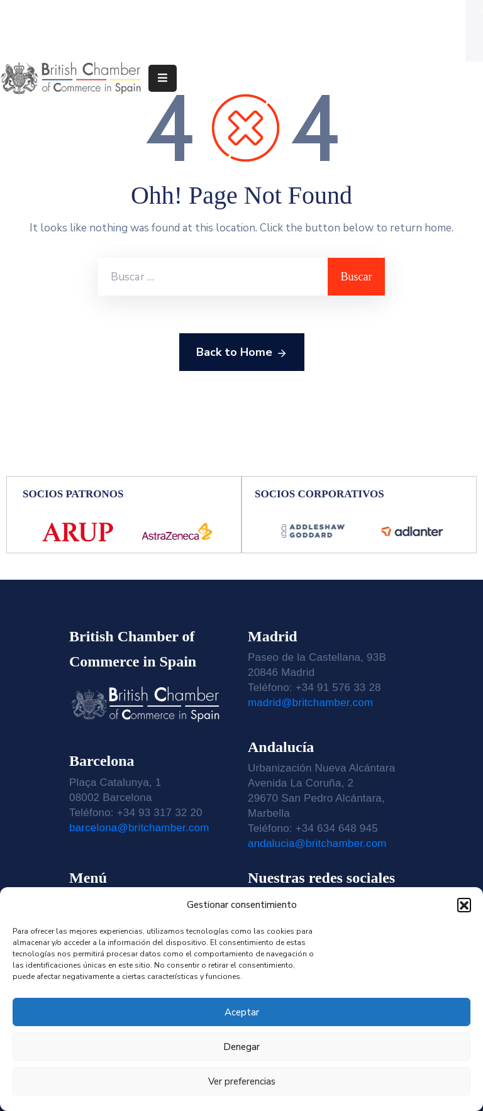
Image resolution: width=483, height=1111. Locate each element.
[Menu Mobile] (162, 78)
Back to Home (241, 353)
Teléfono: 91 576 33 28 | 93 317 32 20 (117, 14)
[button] (464, 904)
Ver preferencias (241, 1081)
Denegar (241, 1047)
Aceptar (242, 1012)
